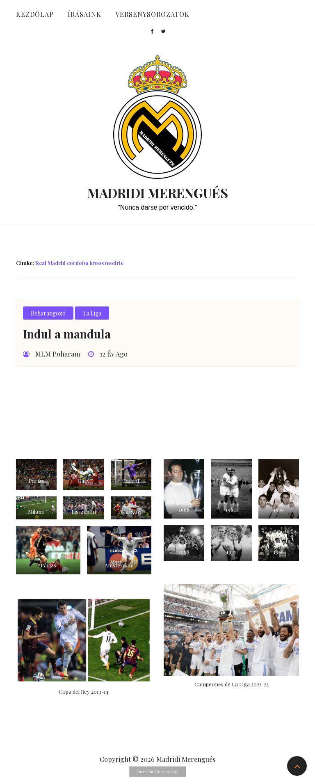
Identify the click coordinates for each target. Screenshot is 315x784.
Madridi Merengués (157, 192)
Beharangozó (48, 313)
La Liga (92, 313)
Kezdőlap (35, 14)
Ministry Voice (167, 772)
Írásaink (84, 14)
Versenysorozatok (152, 14)
